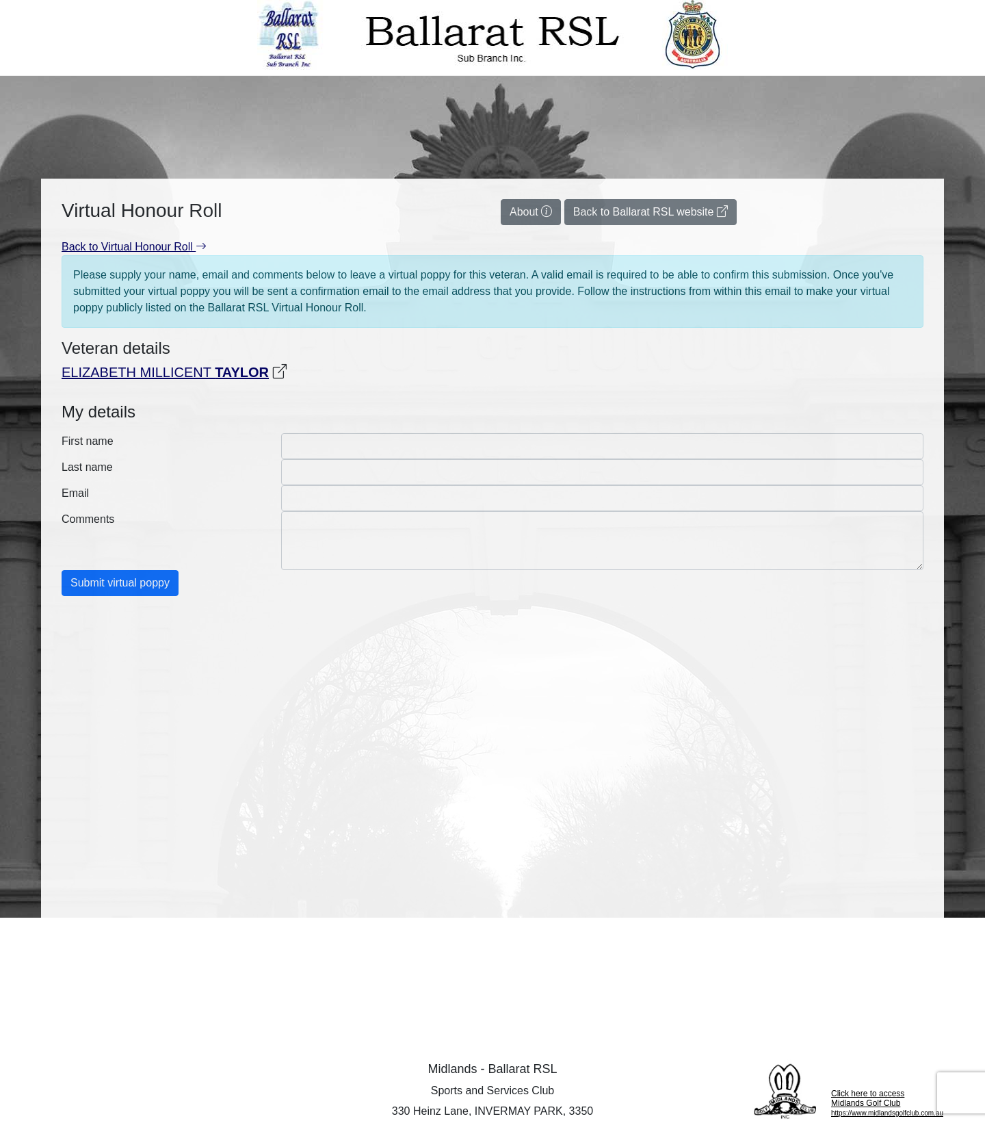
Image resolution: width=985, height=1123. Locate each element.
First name (88, 441)
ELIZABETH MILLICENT (165, 372)
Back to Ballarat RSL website (650, 212)
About (531, 212)
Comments (88, 519)
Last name (87, 467)
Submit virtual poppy (120, 583)
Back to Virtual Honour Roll (134, 247)
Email (75, 493)
